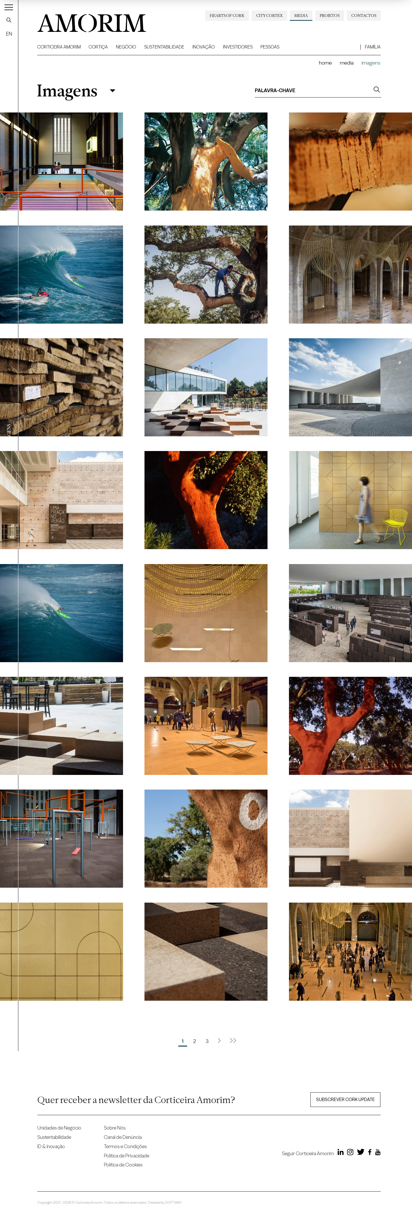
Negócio (126, 47)
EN (9, 34)
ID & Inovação (51, 1146)
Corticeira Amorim (59, 47)
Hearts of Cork (227, 15)
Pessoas (269, 47)
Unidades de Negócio (59, 1128)
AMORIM (82, 21)
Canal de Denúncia (123, 1137)
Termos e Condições (125, 1146)
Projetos (329, 15)
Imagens (67, 90)
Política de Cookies (123, 1165)
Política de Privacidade (126, 1156)
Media (301, 15)
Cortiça (98, 47)
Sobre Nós (115, 1128)
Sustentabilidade (164, 47)
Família (373, 47)
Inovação (203, 47)
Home (325, 62)
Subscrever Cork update (345, 1099)
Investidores (238, 47)
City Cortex (269, 15)
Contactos (363, 15)
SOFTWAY (173, 1202)
